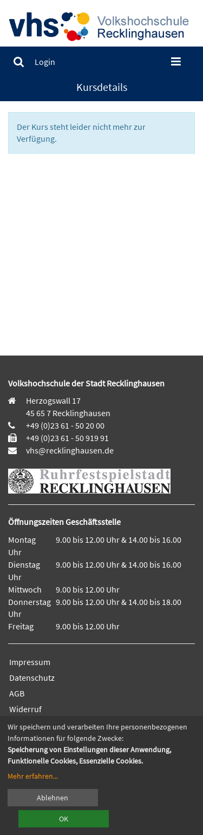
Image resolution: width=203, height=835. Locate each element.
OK (63, 819)
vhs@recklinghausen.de (69, 450)
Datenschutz (32, 677)
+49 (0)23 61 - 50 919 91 (67, 437)
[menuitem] (18, 62)
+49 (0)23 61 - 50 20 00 (65, 425)
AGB (16, 693)
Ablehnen (52, 798)
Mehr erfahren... (33, 776)
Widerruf (25, 708)
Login (45, 61)
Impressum (29, 661)
